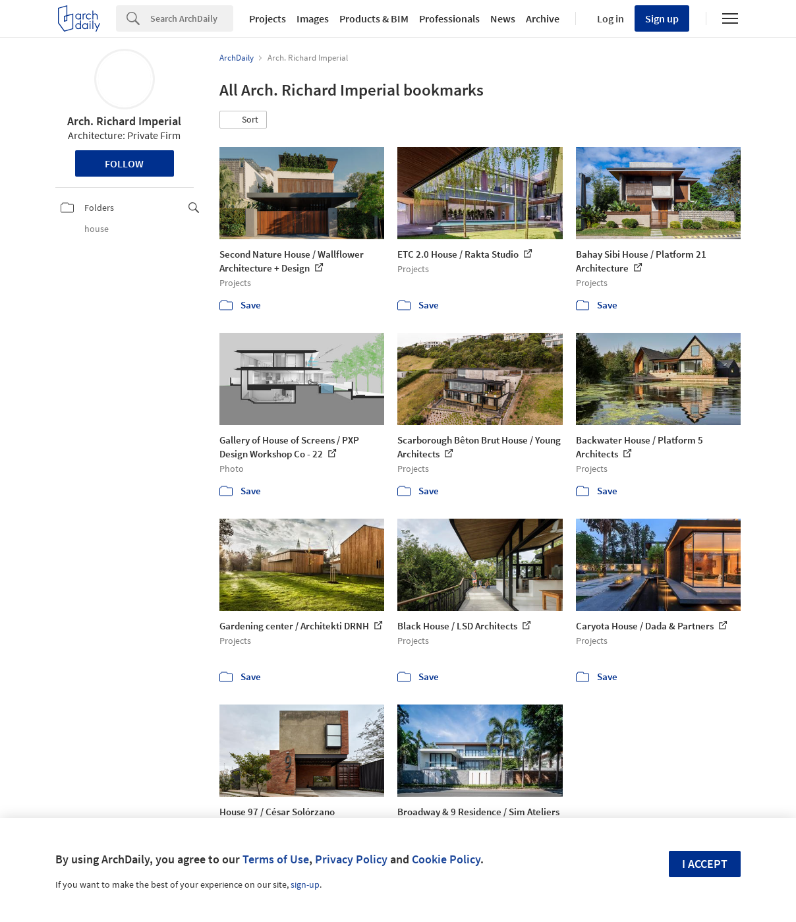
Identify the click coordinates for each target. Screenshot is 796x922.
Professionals (449, 18)
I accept (704, 863)
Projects (267, 18)
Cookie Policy (446, 859)
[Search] (191, 18)
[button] (243, 120)
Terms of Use (275, 859)
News (502, 18)
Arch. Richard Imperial (124, 121)
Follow (124, 163)
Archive (542, 18)
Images (313, 18)
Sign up (662, 18)
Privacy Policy (351, 859)
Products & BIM (374, 18)
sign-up (305, 884)
